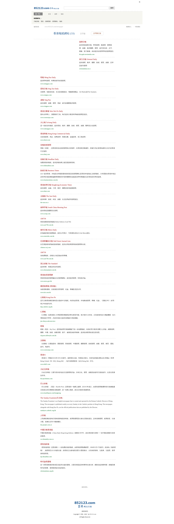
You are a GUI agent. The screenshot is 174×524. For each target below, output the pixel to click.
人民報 (43, 415)
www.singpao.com (46, 106)
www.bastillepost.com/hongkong (50, 393)
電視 (42, 21)
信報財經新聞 (45, 145)
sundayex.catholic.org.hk (48, 410)
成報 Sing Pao (45, 100)
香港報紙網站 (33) (64, 33)
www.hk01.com (45, 364)
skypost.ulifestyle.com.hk (48, 335)
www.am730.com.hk (46, 225)
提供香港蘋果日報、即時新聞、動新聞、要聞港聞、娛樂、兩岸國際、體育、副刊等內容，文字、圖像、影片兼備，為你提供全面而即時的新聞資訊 (96, 48)
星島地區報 (44, 444)
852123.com (93, 514)
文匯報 (43, 340)
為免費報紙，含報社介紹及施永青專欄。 (54, 255)
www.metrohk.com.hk (47, 236)
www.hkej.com (45, 154)
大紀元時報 (44, 369)
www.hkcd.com (45, 140)
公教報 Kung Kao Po (48, 297)
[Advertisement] (53, 55)
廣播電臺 (48, 21)
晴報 (42, 326)
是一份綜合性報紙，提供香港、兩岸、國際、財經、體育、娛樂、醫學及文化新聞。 (69, 125)
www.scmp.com (45, 214)
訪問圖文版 (97, 33)
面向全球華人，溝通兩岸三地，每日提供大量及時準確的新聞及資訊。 (64, 114)
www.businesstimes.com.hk (49, 180)
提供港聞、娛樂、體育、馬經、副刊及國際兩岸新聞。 (59, 103)
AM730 (43, 219)
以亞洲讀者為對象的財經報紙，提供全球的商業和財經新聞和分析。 (63, 244)
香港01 (43, 355)
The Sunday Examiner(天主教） (52, 398)
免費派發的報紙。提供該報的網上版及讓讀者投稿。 (58, 162)
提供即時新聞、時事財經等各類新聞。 (53, 81)
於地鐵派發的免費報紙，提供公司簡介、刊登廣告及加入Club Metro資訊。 (65, 233)
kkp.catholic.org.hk (46, 307)
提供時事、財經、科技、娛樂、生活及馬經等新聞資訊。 (59, 199)
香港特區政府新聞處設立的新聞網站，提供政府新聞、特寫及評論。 (63, 278)
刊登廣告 (137, 27)
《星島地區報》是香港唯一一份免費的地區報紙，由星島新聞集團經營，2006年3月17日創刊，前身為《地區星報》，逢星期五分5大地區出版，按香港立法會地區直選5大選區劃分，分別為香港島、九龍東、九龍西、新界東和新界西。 (78, 450)
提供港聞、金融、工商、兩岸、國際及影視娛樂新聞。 (59, 188)
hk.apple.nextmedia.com (86, 54)
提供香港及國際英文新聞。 (49, 210)
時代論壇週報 (45, 462)
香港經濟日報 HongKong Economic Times (56, 185)
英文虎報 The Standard (48, 264)
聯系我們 (84, 511)
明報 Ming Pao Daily (48, 77)
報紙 (62, 14)
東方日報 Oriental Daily (88, 59)
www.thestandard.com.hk (48, 270)
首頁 (49, 14)
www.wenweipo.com (46, 117)
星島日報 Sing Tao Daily (49, 89)
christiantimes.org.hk (46, 471)
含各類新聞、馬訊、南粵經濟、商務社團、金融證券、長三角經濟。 (63, 137)
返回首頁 (36, 27)
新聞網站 (55, 21)
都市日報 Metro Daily (48, 230)
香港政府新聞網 (46, 275)
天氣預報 (36, 21)
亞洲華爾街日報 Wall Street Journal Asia (55, 241)
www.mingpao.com (46, 84)
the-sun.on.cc (44, 202)
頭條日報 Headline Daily (49, 159)
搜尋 (112, 8)
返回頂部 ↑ (85, 487)
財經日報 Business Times (49, 170)
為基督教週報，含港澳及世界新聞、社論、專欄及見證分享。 (61, 289)
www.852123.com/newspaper (54, 27)
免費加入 (128, 27)
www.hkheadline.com (47, 165)
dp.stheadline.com (46, 457)
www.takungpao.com (47, 129)
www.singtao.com (46, 95)
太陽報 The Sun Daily (48, 196)
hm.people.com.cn (46, 425)
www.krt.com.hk (45, 292)
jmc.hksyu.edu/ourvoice (47, 321)
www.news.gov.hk (46, 281)
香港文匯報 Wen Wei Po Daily (51, 111)
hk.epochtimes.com (46, 378)
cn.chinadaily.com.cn (46, 439)
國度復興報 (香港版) (48, 286)
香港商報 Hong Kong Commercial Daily (55, 134)
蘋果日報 (82, 42)
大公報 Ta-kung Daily (48, 122)
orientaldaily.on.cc (85, 69)
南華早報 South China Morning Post (53, 207)
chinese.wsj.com (45, 247)
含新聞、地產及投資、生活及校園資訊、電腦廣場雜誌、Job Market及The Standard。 (69, 92)
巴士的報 (43, 383)
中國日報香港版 (46, 430)
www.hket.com (45, 191)
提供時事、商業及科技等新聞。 (51, 267)
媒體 (55, 14)
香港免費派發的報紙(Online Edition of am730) (55, 222)
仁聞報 (43, 312)
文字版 (82, 34)
